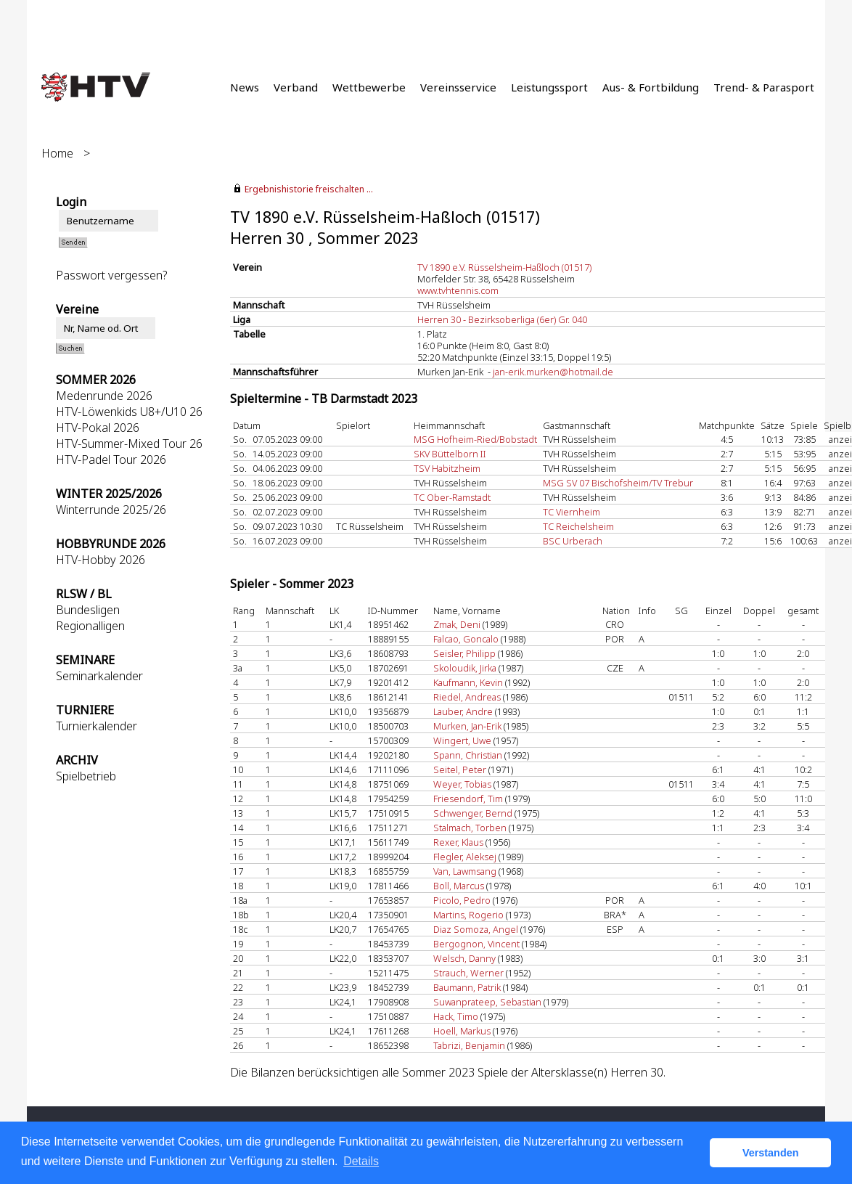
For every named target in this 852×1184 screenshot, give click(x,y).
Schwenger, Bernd (472, 813)
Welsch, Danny (464, 958)
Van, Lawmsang (464, 871)
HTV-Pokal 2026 (97, 428)
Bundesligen (88, 610)
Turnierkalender (96, 726)
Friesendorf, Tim (468, 798)
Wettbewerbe (369, 87)
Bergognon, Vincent (476, 943)
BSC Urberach (572, 540)
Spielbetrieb (86, 776)
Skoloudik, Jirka (464, 667)
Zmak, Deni (456, 624)
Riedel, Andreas (467, 696)
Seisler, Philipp (464, 653)
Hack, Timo (455, 1016)
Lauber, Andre (463, 711)
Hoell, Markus (462, 1030)
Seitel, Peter (459, 769)
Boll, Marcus (458, 885)
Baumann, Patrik (467, 987)
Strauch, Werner (468, 972)
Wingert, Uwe (462, 740)
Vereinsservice (458, 87)
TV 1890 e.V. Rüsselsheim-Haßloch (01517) (504, 267)
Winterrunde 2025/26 (111, 510)
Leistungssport (549, 87)
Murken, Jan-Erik (467, 725)
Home (57, 153)
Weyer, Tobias (462, 784)
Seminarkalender (99, 676)
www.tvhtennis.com (458, 290)
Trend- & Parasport (763, 87)
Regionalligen (90, 626)
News (244, 87)
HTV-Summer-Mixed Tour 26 (129, 444)
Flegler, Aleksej (464, 856)
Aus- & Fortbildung (650, 87)
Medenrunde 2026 (104, 396)
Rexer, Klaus (458, 842)
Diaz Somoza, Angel (475, 929)
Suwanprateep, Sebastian (487, 1001)
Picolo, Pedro (462, 900)
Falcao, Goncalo (466, 638)
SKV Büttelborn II (450, 453)
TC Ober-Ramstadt (452, 497)
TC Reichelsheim (578, 526)
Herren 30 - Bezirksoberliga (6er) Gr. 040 (502, 319)
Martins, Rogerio (468, 914)
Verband (296, 87)
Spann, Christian (467, 755)
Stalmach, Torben (470, 827)
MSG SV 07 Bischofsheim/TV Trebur (618, 482)
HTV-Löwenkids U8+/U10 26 (129, 412)
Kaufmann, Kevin (468, 682)
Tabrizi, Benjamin (469, 1045)
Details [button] (361, 1161)
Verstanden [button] (770, 1153)
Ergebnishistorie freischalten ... (309, 189)
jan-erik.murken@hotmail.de (553, 371)
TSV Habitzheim (447, 468)
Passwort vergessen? (111, 275)
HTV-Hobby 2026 (100, 560)
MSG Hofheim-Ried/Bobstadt (475, 439)
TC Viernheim (571, 511)
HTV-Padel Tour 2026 (111, 460)
